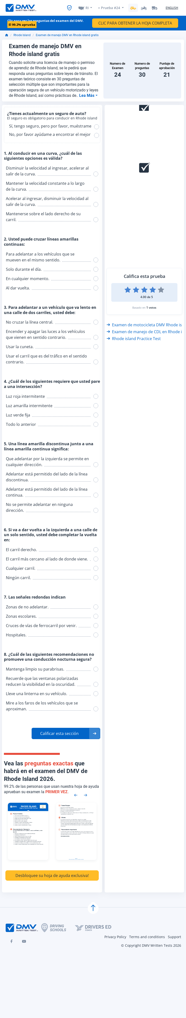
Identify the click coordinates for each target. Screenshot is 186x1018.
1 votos (151, 307)
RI (87, 7)
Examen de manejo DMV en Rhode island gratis (67, 35)
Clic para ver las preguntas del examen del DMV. (45, 23)
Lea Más (87, 95)
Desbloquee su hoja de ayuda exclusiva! (52, 875)
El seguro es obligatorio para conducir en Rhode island (52, 118)
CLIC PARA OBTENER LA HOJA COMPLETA (135, 23)
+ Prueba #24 (109, 7)
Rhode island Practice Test (134, 338)
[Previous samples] (76, 795)
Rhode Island (22, 35)
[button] (66, 733)
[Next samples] (85, 795)
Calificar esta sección (59, 733)
